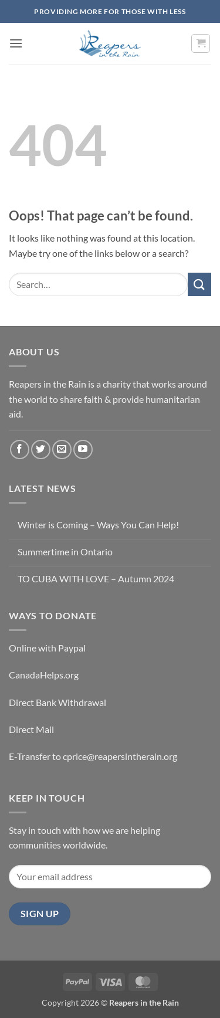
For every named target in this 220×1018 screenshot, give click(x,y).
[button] (16, 43)
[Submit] (199, 284)
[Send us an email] (62, 449)
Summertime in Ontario (65, 551)
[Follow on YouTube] (83, 449)
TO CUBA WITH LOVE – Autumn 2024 (96, 578)
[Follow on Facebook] (19, 449)
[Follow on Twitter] (40, 449)
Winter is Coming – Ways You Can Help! (98, 524)
